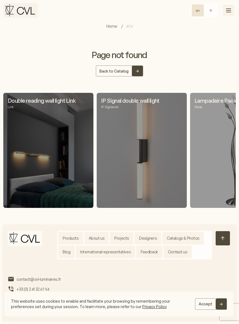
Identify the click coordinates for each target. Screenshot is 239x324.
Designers (148, 238)
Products (71, 238)
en (198, 10)
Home (112, 26)
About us (97, 238)
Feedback (149, 252)
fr (211, 10)
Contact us (177, 252)
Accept (205, 304)
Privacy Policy (154, 306)
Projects (121, 238)
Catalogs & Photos (183, 238)
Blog (66, 252)
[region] (119, 304)
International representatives (105, 252)
